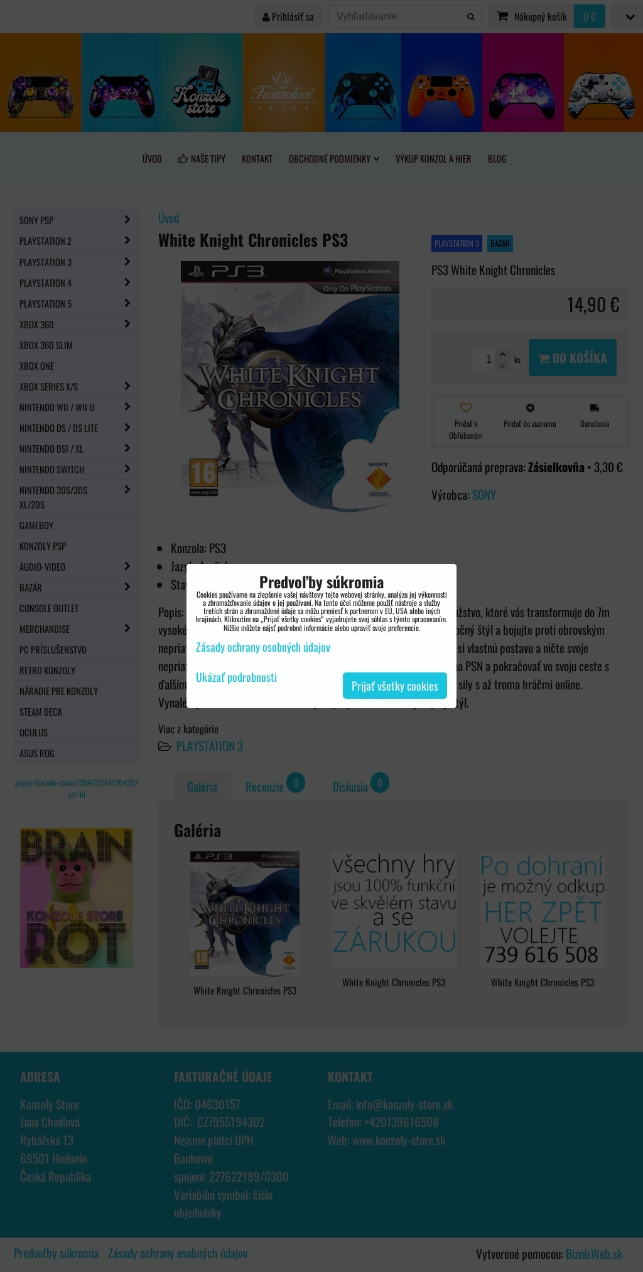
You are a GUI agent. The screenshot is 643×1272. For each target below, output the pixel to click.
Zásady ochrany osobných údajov (263, 647)
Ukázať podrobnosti (236, 677)
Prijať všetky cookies (395, 685)
